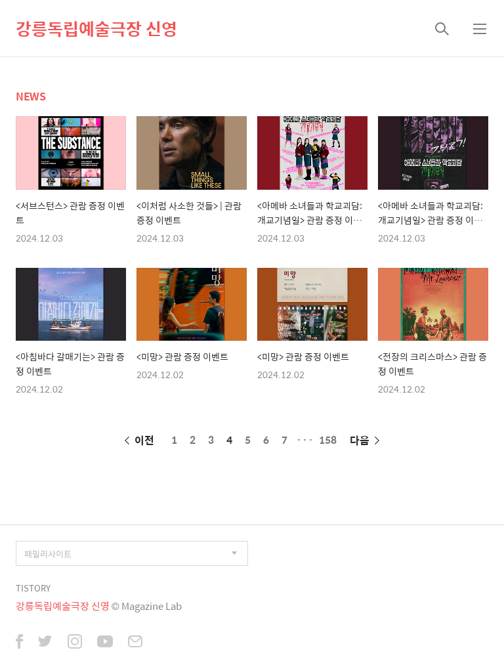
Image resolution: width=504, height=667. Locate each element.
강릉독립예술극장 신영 (96, 28)
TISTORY (33, 588)
